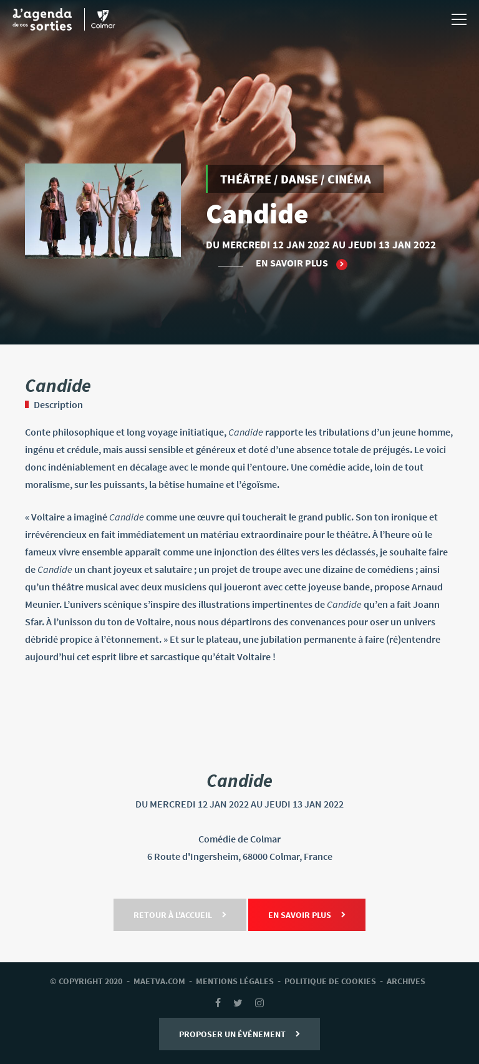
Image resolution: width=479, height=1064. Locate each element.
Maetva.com (159, 981)
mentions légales (235, 981)
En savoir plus (301, 263)
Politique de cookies (330, 981)
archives (406, 981)
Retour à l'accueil (179, 914)
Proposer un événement (239, 1034)
